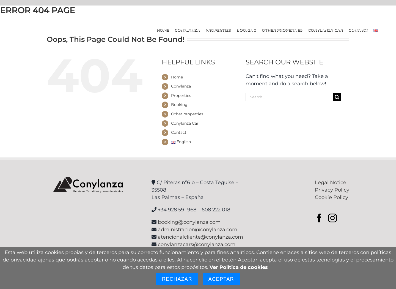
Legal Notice (330, 182)
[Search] (337, 97)
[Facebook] (319, 218)
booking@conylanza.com (189, 222)
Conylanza (181, 86)
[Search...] (289, 97)
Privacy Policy (332, 190)
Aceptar (221, 279)
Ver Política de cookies (239, 267)
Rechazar (177, 279)
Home (177, 77)
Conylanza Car (185, 123)
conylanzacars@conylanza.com (196, 244)
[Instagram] (332, 218)
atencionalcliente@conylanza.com (200, 237)
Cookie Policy (331, 197)
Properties (181, 95)
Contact (178, 132)
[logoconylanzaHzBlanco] (40, 25)
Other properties (187, 113)
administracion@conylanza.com (197, 230)
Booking (179, 104)
